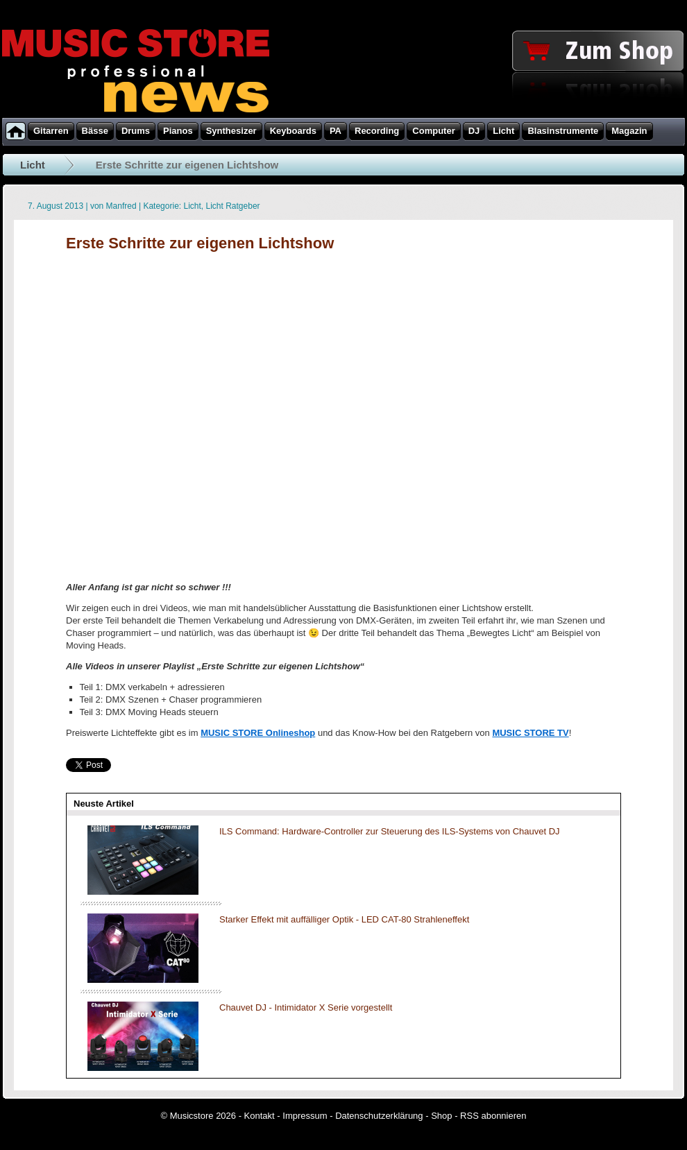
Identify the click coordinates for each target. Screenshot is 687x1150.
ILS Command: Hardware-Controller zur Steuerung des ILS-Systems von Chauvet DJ (389, 831)
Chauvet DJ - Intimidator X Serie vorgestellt (305, 1007)
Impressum (304, 1115)
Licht (32, 165)
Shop (441, 1115)
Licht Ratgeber (233, 206)
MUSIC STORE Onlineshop (258, 733)
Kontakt (259, 1115)
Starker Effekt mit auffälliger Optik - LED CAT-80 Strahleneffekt (344, 919)
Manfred (121, 206)
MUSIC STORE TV (530, 733)
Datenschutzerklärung (379, 1115)
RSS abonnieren (493, 1115)
